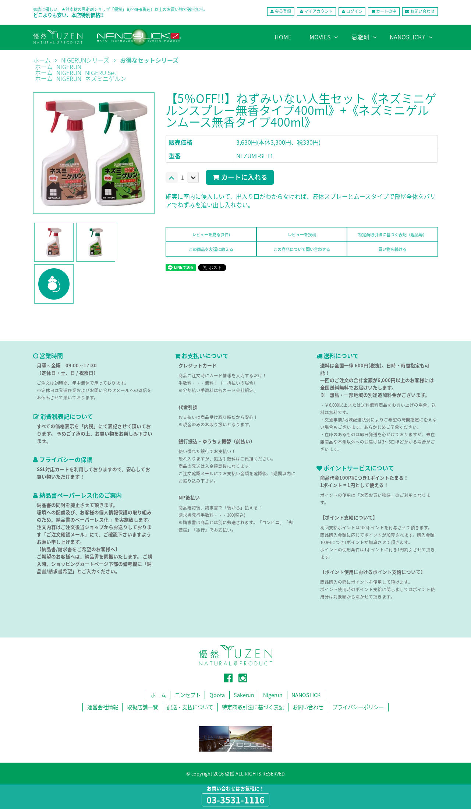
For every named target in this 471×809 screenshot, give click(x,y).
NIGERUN (68, 66)
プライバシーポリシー (358, 707)
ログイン (354, 11)
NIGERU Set (100, 72)
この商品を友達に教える (211, 249)
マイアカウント (318, 11)
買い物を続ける (392, 249)
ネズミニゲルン (105, 78)
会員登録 (283, 11)
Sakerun (244, 695)
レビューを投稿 (302, 235)
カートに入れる (244, 177)
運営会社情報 (102, 707)
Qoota (217, 695)
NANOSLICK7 (407, 36)
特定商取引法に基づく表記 (253, 707)
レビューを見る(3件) (211, 235)
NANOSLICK (306, 695)
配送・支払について (190, 707)
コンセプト (188, 695)
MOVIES (319, 36)
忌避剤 (360, 36)
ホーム (42, 60)
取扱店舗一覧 (142, 707)
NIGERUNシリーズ (85, 60)
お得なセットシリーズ (149, 60)
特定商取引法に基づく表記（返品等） (392, 235)
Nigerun (273, 695)
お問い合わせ (422, 11)
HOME (283, 36)
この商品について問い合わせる (301, 249)
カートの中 (386, 11)
